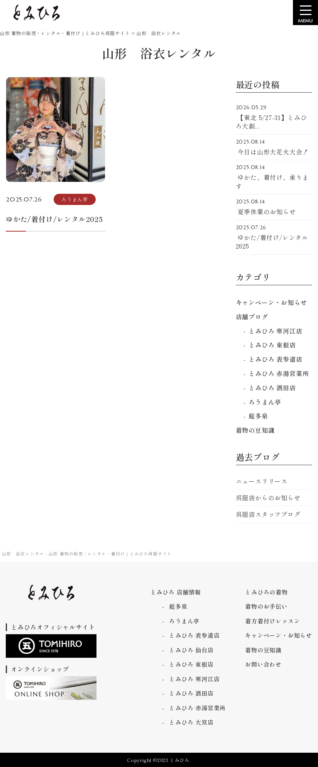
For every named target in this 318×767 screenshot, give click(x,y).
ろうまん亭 (265, 401)
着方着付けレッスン (272, 621)
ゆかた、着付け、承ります (274, 177)
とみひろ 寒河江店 (275, 330)
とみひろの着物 (266, 592)
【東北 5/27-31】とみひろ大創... (274, 117)
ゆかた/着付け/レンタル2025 (274, 237)
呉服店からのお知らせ (268, 497)
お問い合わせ (263, 664)
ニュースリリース (262, 481)
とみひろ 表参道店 (275, 359)
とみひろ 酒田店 (272, 387)
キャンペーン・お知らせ (271, 302)
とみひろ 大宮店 (191, 722)
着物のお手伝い (266, 606)
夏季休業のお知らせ (274, 207)
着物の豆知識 (255, 430)
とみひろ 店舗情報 (176, 592)
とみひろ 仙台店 (191, 650)
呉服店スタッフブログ (268, 514)
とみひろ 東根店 (272, 344)
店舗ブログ (252, 316)
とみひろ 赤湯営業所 (279, 373)
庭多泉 (258, 415)
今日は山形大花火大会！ (274, 147)
